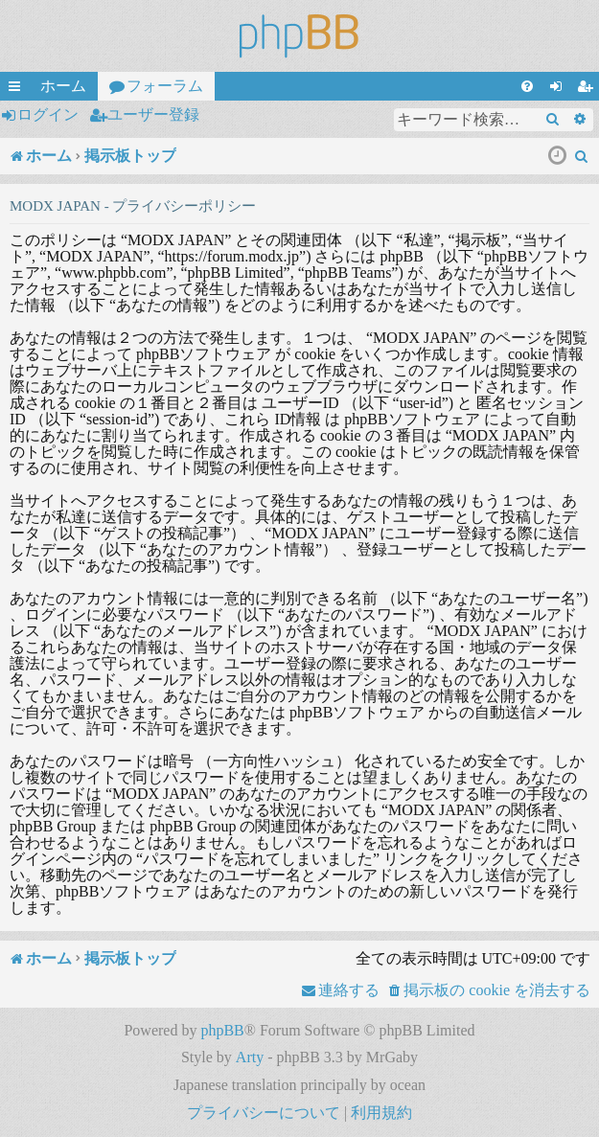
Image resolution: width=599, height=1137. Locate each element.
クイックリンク (18, 89)
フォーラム (165, 86)
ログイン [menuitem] (559, 89)
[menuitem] (527, 86)
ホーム (63, 86)
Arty (250, 1057)
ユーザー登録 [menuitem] (588, 89)
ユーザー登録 (153, 114)
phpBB (221, 1030)
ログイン (48, 114)
